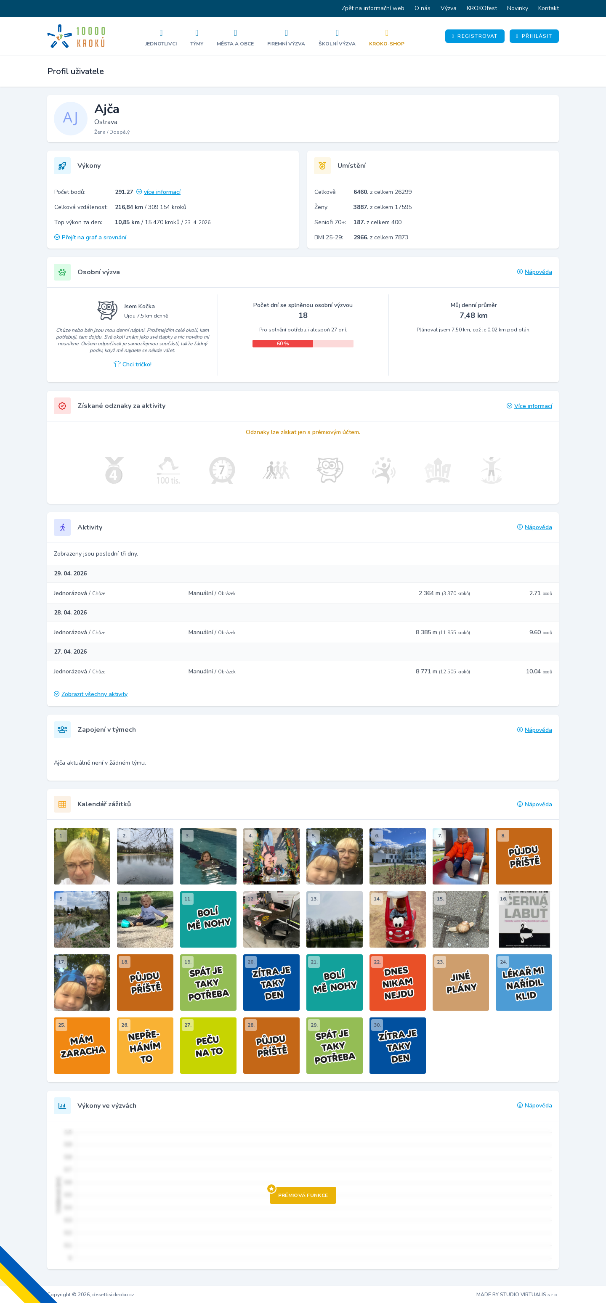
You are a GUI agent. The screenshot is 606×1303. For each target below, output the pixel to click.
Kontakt (548, 8)
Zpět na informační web (373, 8)
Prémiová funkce (299, 1193)
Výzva (449, 8)
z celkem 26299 (383, 192)
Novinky (517, 8)
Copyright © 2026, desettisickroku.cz (90, 1294)
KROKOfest (482, 8)
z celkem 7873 (381, 237)
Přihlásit (534, 36)
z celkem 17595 (383, 207)
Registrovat (475, 36)
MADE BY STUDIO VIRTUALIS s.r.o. (517, 1294)
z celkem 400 (377, 222)
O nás (423, 8)
